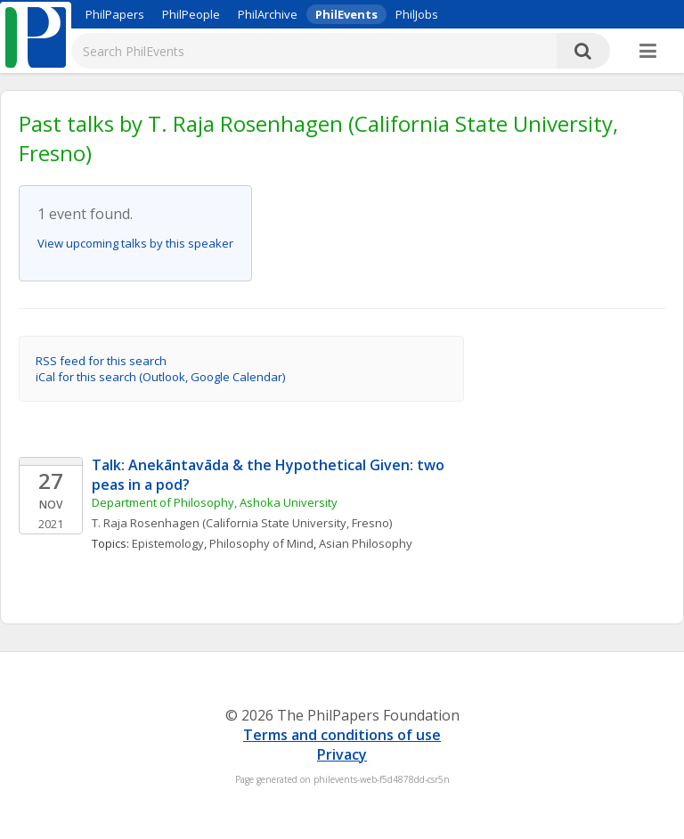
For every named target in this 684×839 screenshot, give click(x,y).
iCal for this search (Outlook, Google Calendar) (160, 377)
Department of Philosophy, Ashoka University (215, 502)
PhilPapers (115, 14)
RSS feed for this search (101, 361)
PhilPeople (191, 14)
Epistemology (168, 543)
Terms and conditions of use (342, 735)
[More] (648, 52)
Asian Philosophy (365, 543)
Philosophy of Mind (261, 543)
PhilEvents (346, 14)
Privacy (342, 754)
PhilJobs (416, 14)
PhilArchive (267, 14)
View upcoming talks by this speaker (135, 243)
